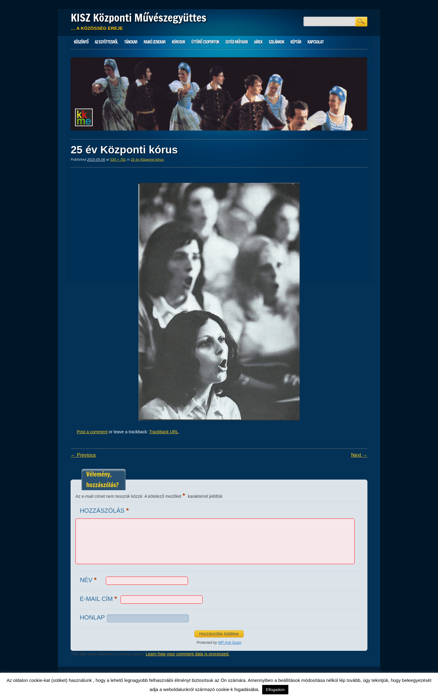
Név (89, 580)
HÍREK (258, 42)
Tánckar (130, 42)
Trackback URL (163, 431)
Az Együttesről (106, 42)
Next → (359, 455)
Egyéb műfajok (236, 42)
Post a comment (92, 431)
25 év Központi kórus (147, 159)
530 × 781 (118, 159)
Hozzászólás (105, 510)
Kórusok (178, 42)
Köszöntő (81, 42)
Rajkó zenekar (154, 42)
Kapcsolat (316, 42)
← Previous (83, 455)
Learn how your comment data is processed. (187, 653)
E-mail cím (99, 598)
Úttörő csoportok (205, 42)
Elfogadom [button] (275, 689)
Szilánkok (276, 42)
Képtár (295, 42)
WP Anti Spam (230, 642)
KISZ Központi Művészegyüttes (138, 17)
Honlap (92, 617)
